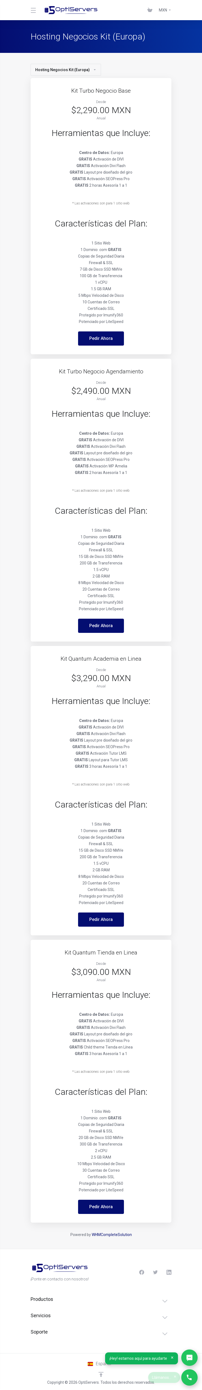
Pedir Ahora (101, 338)
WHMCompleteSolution (112, 1234)
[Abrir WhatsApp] (189, 1358)
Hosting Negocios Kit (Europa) (65, 70)
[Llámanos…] (189, 1377)
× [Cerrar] (172, 1357)
